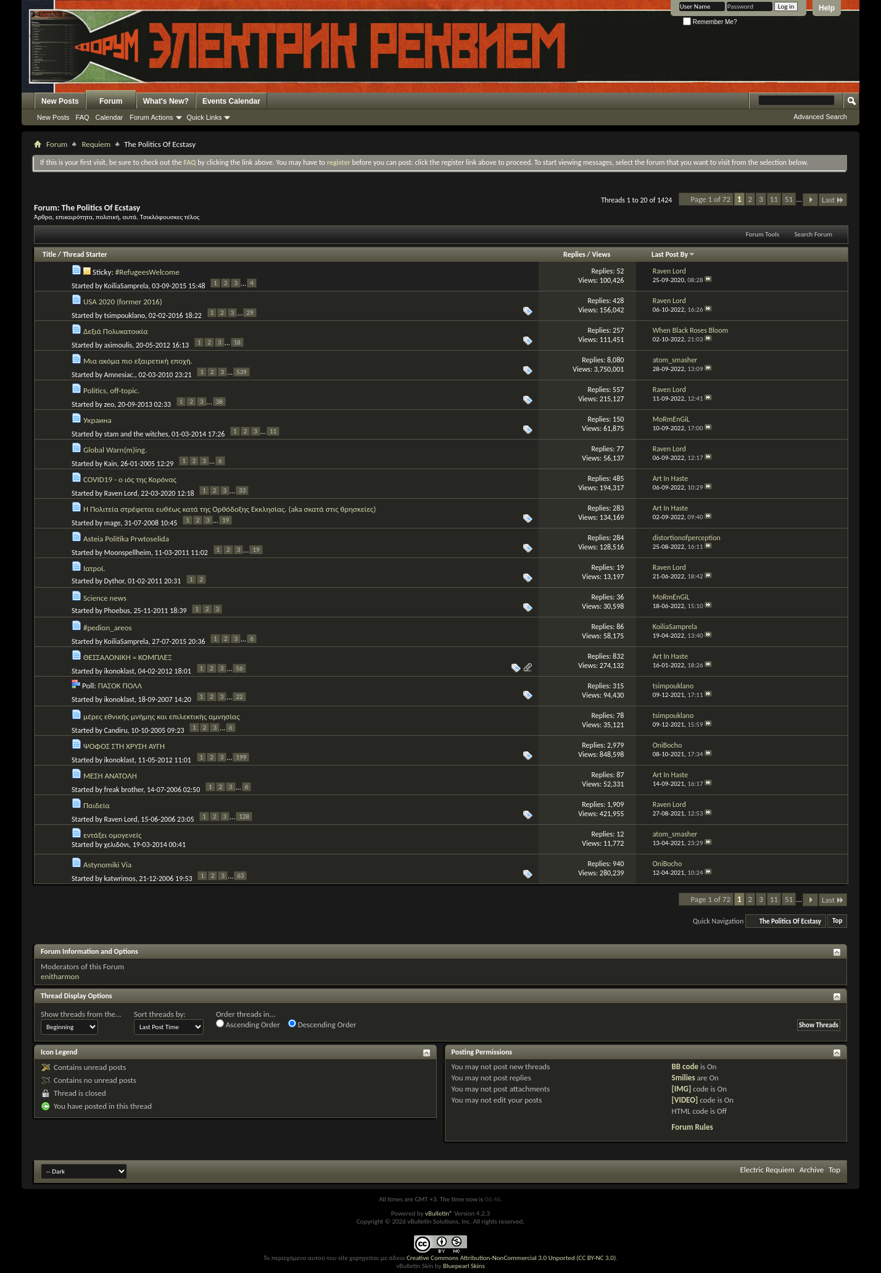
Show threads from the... (81, 1014)
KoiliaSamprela (126, 285)
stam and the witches (136, 433)
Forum (110, 101)
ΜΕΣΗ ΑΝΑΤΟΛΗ (110, 775)
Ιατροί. (94, 568)
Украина (97, 420)
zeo (109, 403)
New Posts (60, 101)
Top (837, 921)
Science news (104, 598)
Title (49, 254)
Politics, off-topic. (111, 390)
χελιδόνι (116, 844)
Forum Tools (762, 234)
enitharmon (60, 976)
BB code (685, 1066)
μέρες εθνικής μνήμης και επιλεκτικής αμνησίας (161, 716)
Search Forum (814, 234)
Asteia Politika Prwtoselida (126, 538)
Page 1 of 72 (710, 199)
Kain (110, 463)
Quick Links (204, 117)
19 (225, 520)
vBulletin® (439, 1213)
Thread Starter (85, 254)
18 (237, 342)
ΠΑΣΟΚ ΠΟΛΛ (120, 685)
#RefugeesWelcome (147, 272)
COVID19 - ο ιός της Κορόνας (129, 479)
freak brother (124, 789)
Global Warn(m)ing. (115, 449)
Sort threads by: (160, 1014)
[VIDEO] (685, 1099)
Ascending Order (248, 1024)
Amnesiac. (119, 374)
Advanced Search (820, 116)
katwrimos (120, 878)
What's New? (166, 101)
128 (244, 816)
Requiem (95, 144)
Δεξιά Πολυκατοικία (115, 331)
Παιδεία (96, 805)
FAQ (82, 117)
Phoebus (117, 610)
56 (239, 668)
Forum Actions (151, 117)
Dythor (114, 581)
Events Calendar (231, 101)
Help (827, 8)
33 (242, 490)
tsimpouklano (124, 315)
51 (789, 199)
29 (249, 313)
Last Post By (673, 254)
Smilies (683, 1077)
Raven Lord (121, 492)
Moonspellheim (127, 552)
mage (112, 522)
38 (219, 402)
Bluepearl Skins (464, 1266)
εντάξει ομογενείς (112, 835)
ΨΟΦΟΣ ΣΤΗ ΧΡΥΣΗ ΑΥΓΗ (124, 746)
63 (240, 876)
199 (241, 757)
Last (833, 199)
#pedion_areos (107, 627)
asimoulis (118, 344)
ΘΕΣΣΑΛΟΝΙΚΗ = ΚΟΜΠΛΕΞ (127, 657)
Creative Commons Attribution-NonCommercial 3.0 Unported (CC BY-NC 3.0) (511, 1258)
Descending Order (322, 1024)
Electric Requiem (767, 1169)
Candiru (116, 729)
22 (239, 697)
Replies (574, 254)
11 (774, 199)
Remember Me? (710, 22)
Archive (812, 1169)
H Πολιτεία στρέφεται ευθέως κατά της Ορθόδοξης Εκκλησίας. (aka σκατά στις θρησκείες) (229, 509)
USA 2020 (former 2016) (122, 301)
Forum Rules (692, 1127)
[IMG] (682, 1088)
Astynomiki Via (107, 864)
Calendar (109, 117)
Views (601, 254)
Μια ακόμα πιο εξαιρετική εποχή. (137, 360)
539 (241, 372)
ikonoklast (119, 670)
